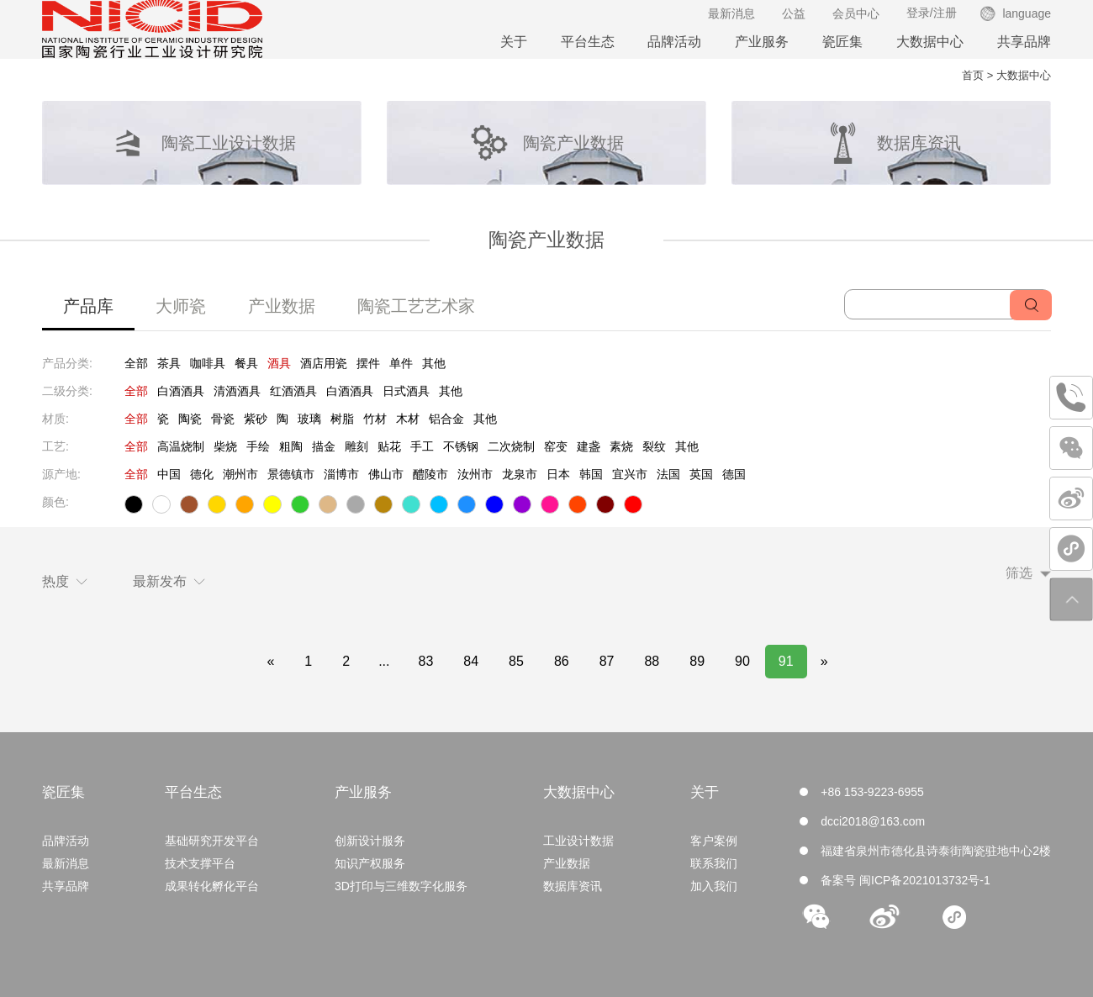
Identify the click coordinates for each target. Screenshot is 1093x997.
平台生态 (588, 41)
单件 (401, 363)
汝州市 (475, 474)
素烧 (621, 446)
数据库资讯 (572, 886)
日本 (558, 474)
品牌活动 (674, 41)
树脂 (342, 418)
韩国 (591, 474)
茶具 (169, 363)
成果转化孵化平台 (212, 886)
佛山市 (386, 474)
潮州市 (240, 474)
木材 (408, 418)
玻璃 (309, 418)
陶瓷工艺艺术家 (416, 306)
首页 (973, 75)
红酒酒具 (293, 391)
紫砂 (255, 418)
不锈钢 (460, 446)
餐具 (246, 363)
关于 (513, 41)
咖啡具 (207, 363)
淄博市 (341, 474)
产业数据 (281, 306)
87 (607, 661)
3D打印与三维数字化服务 (401, 886)
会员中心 (855, 13)
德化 (202, 474)
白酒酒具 (180, 391)
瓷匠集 (842, 41)
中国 (169, 474)
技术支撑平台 (200, 863)
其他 (434, 363)
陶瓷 (190, 418)
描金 (323, 446)
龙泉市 (519, 474)
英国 (701, 474)
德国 (734, 474)
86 (561, 661)
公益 (793, 13)
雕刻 (356, 446)
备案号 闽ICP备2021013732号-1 (905, 880)
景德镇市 (290, 474)
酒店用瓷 (323, 363)
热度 (64, 581)
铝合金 (446, 418)
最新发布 (169, 581)
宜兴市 (629, 474)
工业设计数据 (578, 840)
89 (697, 661)
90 (742, 661)
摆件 (368, 363)
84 (470, 661)
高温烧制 (180, 446)
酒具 (279, 363)
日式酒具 (406, 391)
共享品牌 (1024, 41)
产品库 (88, 306)
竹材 (375, 418)
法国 (668, 474)
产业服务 (762, 41)
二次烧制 (511, 446)
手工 (422, 446)
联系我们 (713, 863)
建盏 (588, 446)
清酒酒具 (237, 391)
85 (516, 661)
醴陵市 (430, 474)
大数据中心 (930, 41)
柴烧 (225, 446)
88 (651, 661)
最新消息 (731, 13)
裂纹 (654, 446)
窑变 (556, 446)
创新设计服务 (370, 840)
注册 (945, 12)
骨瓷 (223, 418)
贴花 (389, 446)
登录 (918, 12)
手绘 (258, 446)
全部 (136, 363)
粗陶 (291, 446)
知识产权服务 (370, 863)
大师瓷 (181, 306)
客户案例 (713, 840)
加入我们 (713, 886)
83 (425, 661)
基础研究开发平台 (212, 840)
